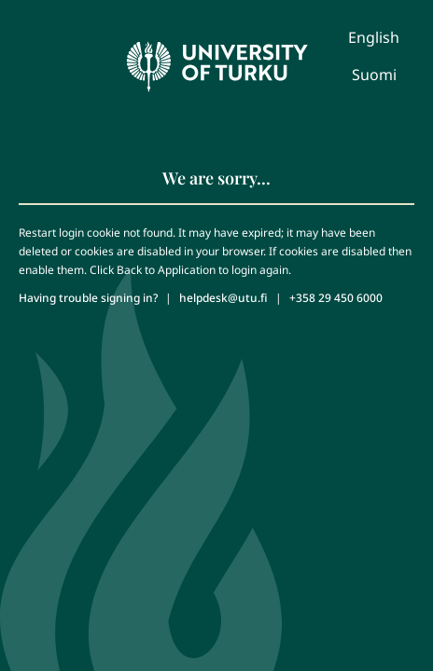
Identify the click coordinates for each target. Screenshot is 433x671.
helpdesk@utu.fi (223, 298)
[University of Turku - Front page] (216, 61)
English (373, 37)
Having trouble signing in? (88, 298)
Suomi (374, 74)
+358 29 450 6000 (336, 298)
